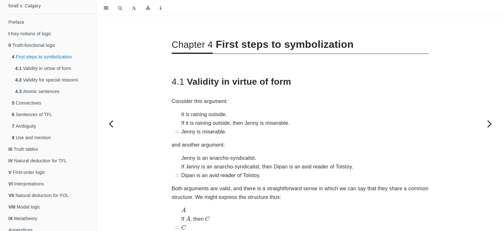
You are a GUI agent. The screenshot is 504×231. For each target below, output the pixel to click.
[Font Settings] (134, 8)
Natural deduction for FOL (38, 195)
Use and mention (31, 137)
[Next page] (489, 123)
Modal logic (24, 207)
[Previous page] (110, 123)
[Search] (120, 8)
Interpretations (26, 183)
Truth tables (23, 149)
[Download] (148, 8)
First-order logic (26, 172)
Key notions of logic (29, 33)
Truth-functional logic (31, 45)
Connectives (26, 103)
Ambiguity (24, 126)
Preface (16, 22)
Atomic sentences (37, 91)
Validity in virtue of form (43, 68)
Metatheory (22, 218)
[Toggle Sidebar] (106, 8)
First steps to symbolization (42, 56)
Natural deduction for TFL (37, 160)
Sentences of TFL (32, 114)
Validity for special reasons (46, 79)
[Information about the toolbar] (160, 8)
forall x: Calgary (24, 5)
